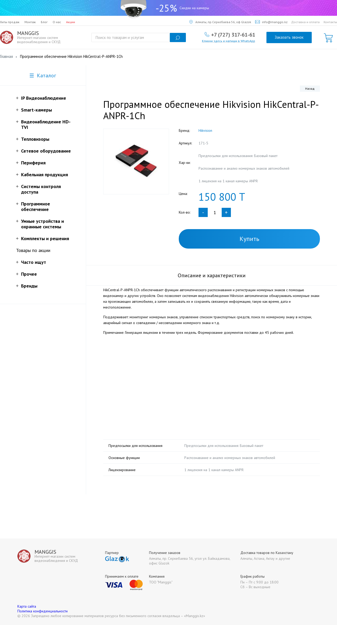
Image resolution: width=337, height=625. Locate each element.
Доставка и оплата (305, 22)
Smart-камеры (36, 110)
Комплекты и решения (45, 238)
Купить (249, 239)
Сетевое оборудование (46, 151)
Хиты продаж (9, 22)
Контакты (330, 22)
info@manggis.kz (271, 22)
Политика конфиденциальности (42, 611)
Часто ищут (33, 262)
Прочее (29, 274)
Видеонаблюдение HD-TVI (46, 124)
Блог (44, 22)
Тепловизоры (35, 139)
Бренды (29, 286)
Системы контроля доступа (41, 189)
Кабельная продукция (44, 174)
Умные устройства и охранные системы (42, 223)
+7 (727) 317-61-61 (233, 34)
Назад (310, 88)
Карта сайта (26, 606)
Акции (70, 22)
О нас (57, 22)
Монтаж (30, 22)
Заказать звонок (289, 37)
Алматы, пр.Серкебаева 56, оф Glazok (220, 22)
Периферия (33, 162)
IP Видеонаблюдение (43, 98)
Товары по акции (33, 250)
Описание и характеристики (212, 275)
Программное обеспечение (35, 206)
